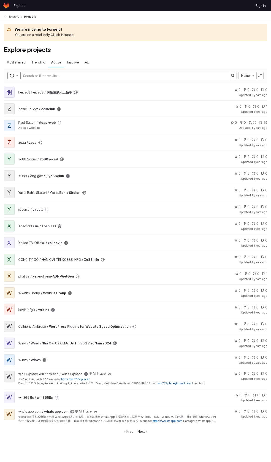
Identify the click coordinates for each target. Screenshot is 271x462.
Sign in (261, 6)
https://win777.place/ (75, 379)
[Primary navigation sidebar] (5, 16)
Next (143, 431)
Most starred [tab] (16, 62)
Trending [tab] (38, 62)
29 (253, 122)
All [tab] (87, 62)
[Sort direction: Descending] (260, 75)
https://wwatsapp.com (167, 421)
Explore (20, 6)
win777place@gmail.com (174, 383)
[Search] (122, 75)
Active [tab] (56, 62)
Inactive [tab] (73, 62)
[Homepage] (6, 5)
